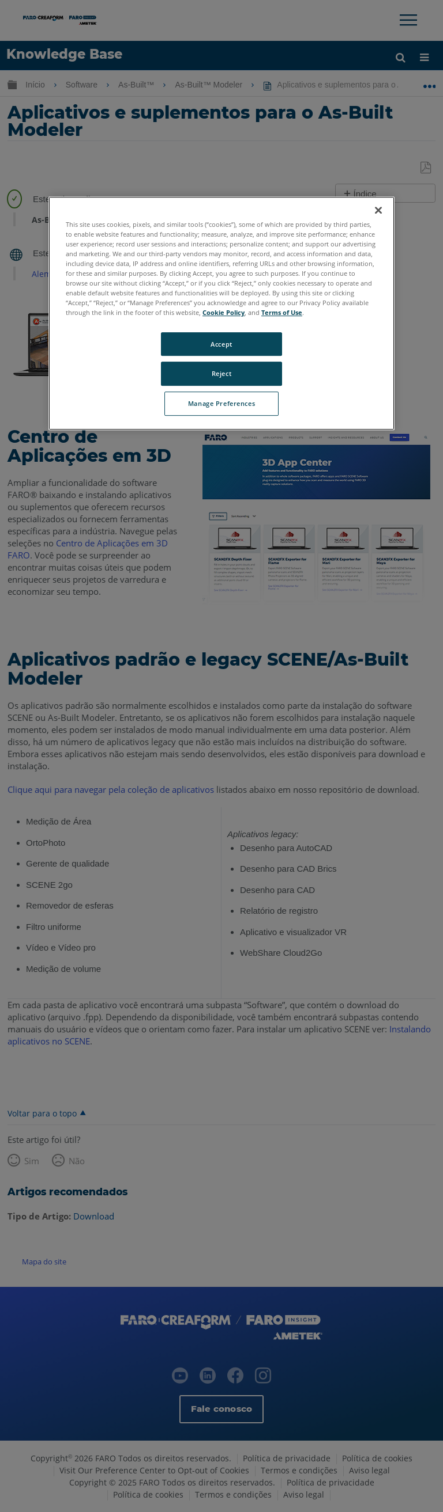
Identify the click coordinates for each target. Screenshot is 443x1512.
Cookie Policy (223, 313)
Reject (221, 374)
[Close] (378, 210)
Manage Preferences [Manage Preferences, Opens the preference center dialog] (221, 404)
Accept (221, 344)
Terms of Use (281, 313)
